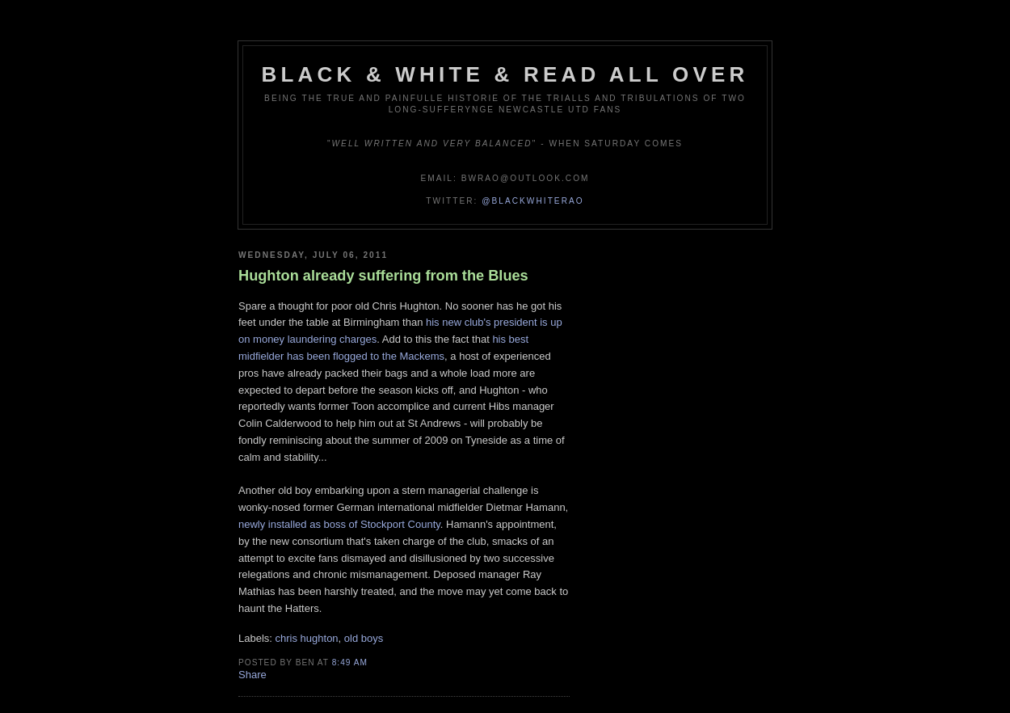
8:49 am (350, 662)
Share (252, 675)
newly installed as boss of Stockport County (339, 524)
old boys (363, 638)
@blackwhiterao (532, 200)
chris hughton (307, 638)
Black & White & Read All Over (505, 74)
